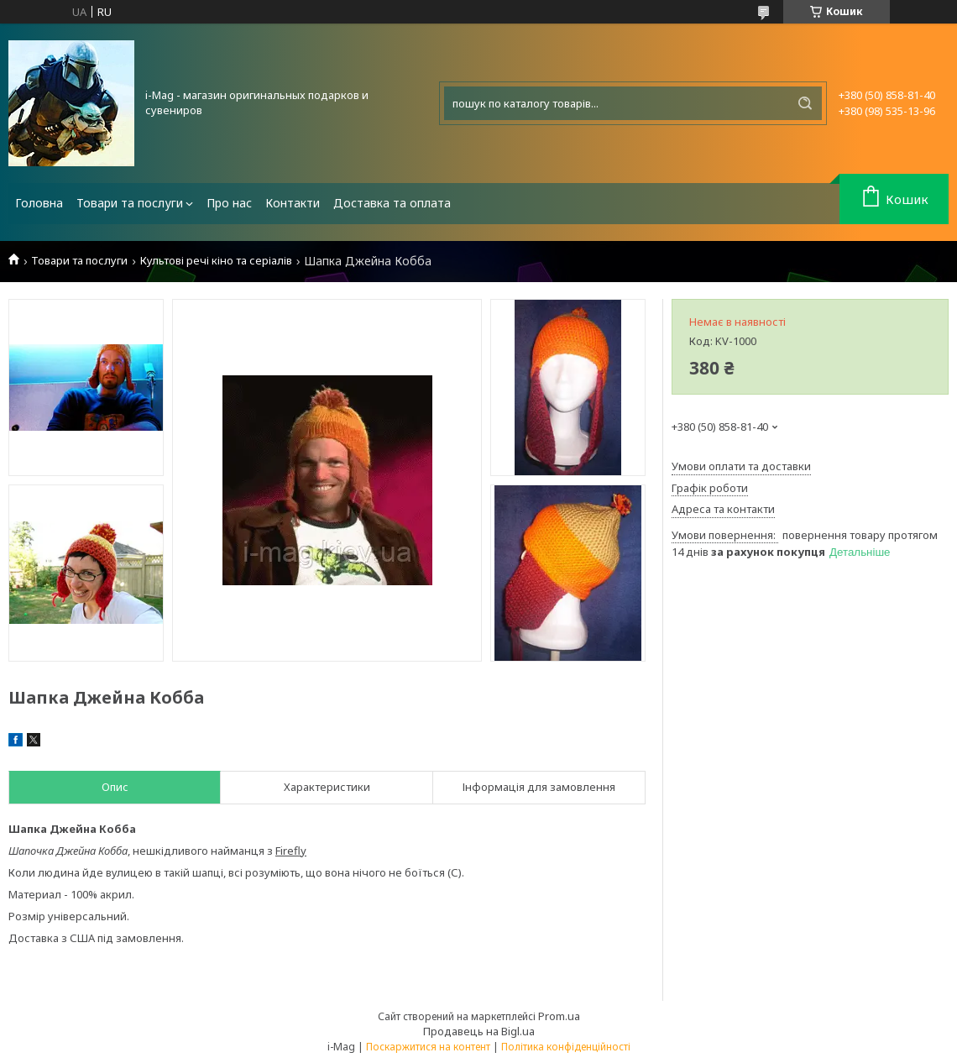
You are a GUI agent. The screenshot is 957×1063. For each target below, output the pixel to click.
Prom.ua (559, 1016)
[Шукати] (805, 103)
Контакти (292, 203)
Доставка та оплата (392, 203)
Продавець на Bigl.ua (479, 1031)
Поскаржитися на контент (428, 1046)
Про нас (229, 203)
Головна (39, 203)
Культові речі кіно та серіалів (216, 261)
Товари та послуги (129, 203)
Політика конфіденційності (565, 1046)
